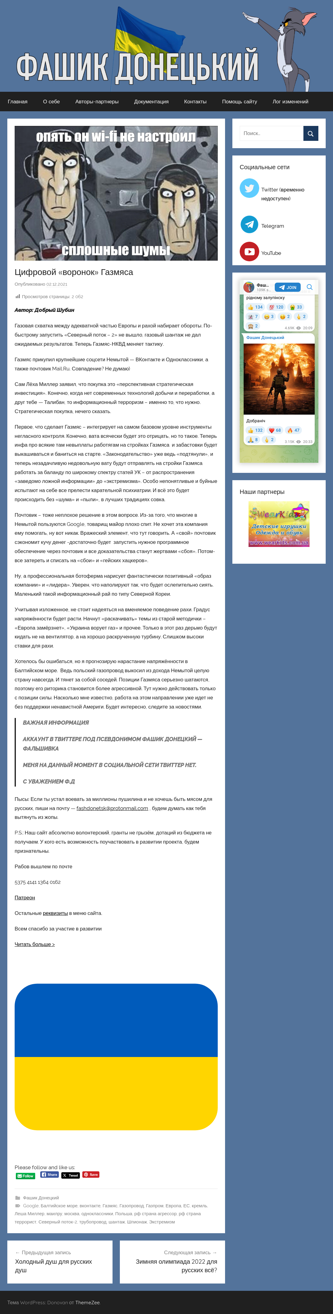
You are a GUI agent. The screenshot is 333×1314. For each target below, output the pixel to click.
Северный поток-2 (57, 1222)
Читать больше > (35, 944)
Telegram (272, 226)
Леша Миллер (30, 1213)
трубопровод (92, 1222)
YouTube (271, 253)
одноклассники (97, 1213)
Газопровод (132, 1206)
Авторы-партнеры (97, 101)
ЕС (186, 1206)
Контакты (195, 101)
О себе (51, 101)
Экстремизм (162, 1222)
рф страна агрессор (155, 1213)
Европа (173, 1206)
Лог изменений (290, 101)
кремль (199, 1206)
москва (71, 1213)
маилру (54, 1213)
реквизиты (55, 913)
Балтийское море (59, 1206)
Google (31, 1206)
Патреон (25, 897)
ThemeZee (87, 1302)
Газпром (154, 1206)
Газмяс (109, 1206)
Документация (151, 101)
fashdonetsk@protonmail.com (112, 808)
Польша (123, 1213)
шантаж (117, 1222)
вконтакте (90, 1206)
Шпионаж (137, 1222)
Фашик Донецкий (41, 1198)
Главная (18, 101)
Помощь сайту (239, 101)
